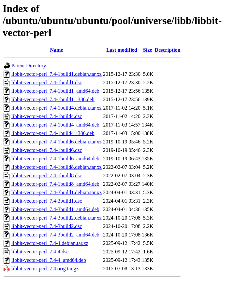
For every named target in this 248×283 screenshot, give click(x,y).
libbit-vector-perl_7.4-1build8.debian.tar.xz (56, 167)
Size (147, 50)
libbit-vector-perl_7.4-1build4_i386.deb (53, 133)
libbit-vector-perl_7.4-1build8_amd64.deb (55, 184)
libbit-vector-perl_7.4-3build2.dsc (46, 226)
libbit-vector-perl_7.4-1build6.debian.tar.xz (56, 141)
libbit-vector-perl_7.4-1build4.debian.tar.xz (56, 108)
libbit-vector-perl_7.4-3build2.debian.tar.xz (56, 218)
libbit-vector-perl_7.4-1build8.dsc (46, 175)
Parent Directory (28, 65)
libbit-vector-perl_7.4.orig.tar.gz (45, 268)
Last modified (121, 50)
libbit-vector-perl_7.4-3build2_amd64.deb (55, 234)
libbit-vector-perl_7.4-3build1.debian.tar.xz (56, 192)
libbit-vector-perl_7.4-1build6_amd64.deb (55, 158)
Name (56, 50)
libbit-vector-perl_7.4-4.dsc (40, 251)
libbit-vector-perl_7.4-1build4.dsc (46, 116)
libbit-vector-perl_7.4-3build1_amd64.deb (55, 209)
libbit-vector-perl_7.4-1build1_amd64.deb (55, 91)
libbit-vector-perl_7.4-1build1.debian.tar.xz (56, 74)
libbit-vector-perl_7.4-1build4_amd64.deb (55, 125)
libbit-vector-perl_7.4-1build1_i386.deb (53, 99)
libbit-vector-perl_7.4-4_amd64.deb (48, 260)
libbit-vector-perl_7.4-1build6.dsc (46, 150)
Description (168, 50)
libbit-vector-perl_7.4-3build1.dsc (46, 201)
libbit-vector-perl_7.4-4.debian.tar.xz (49, 243)
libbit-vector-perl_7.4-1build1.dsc (46, 82)
